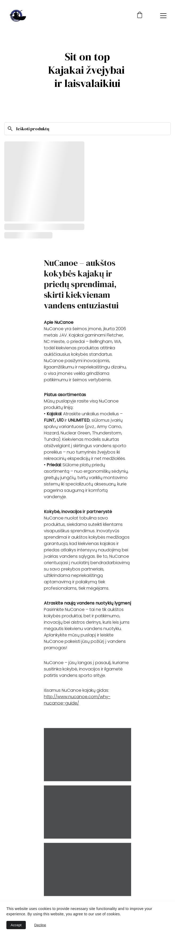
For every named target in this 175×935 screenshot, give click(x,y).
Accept (16, 925)
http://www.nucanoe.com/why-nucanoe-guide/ (77, 700)
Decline (40, 925)
